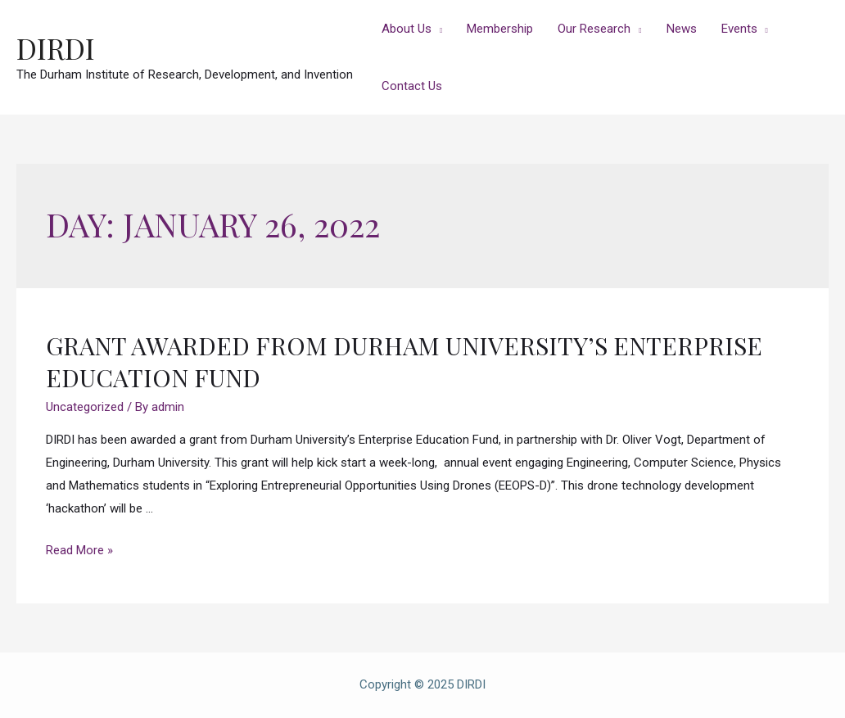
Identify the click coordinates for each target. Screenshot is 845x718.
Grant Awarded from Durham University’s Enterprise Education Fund (404, 361)
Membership (500, 28)
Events (739, 28)
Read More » (79, 550)
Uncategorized (85, 407)
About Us (407, 28)
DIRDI (55, 48)
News (682, 28)
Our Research (594, 28)
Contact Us (412, 86)
